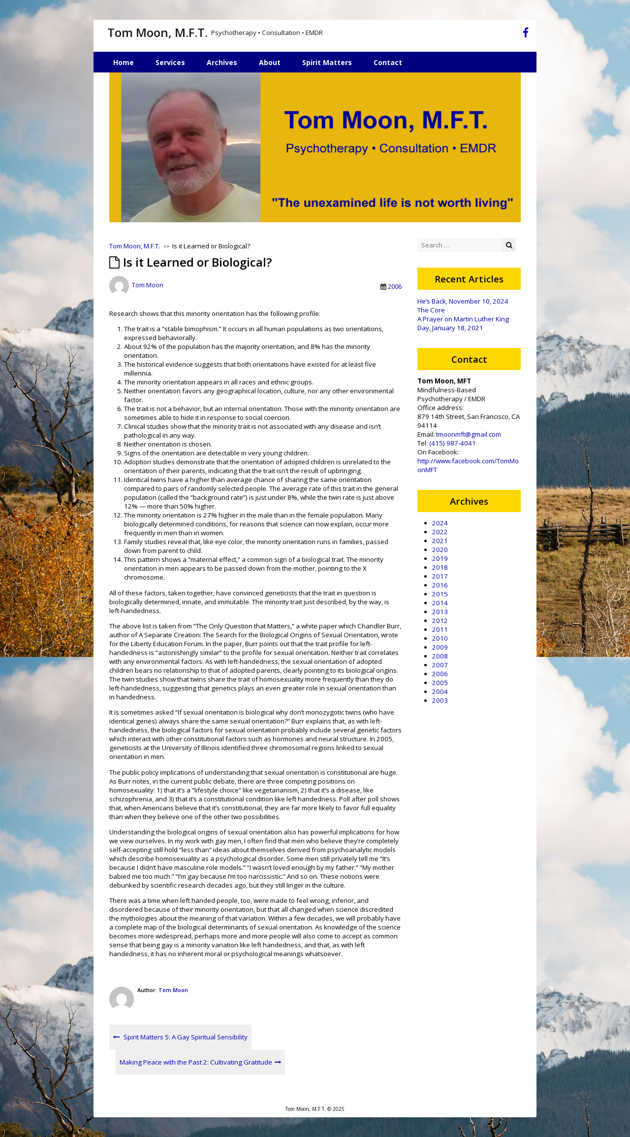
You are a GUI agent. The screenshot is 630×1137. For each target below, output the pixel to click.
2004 (440, 691)
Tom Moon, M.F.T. (157, 32)
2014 (440, 602)
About (270, 62)
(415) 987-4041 (452, 443)
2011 (440, 629)
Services (170, 62)
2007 (440, 664)
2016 (440, 585)
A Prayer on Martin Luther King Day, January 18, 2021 (463, 323)
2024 (440, 522)
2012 (440, 620)
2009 (440, 647)
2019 (440, 558)
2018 (440, 567)
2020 (440, 549)
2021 (440, 540)
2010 (440, 638)
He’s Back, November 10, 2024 (462, 301)
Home (123, 62)
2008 (440, 656)
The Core (431, 310)
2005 (440, 682)
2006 (395, 286)
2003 (440, 700)
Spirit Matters (327, 62)
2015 (440, 593)
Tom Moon (147, 285)
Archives (222, 62)
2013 (440, 611)
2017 (440, 576)
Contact (388, 62)
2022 (440, 531)
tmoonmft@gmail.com (468, 434)
